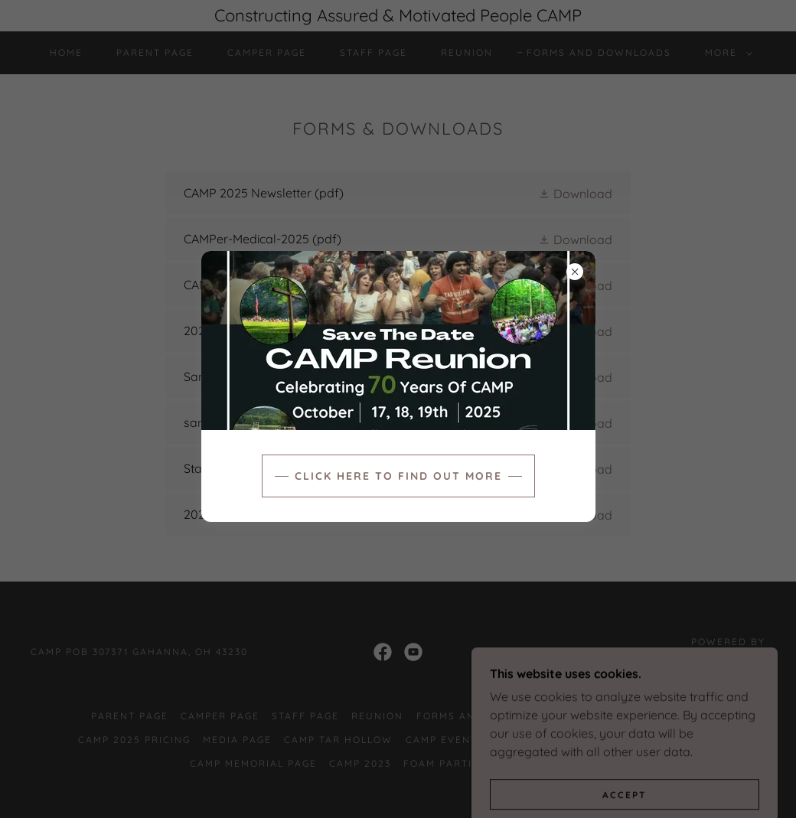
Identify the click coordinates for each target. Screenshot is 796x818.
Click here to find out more (398, 476)
